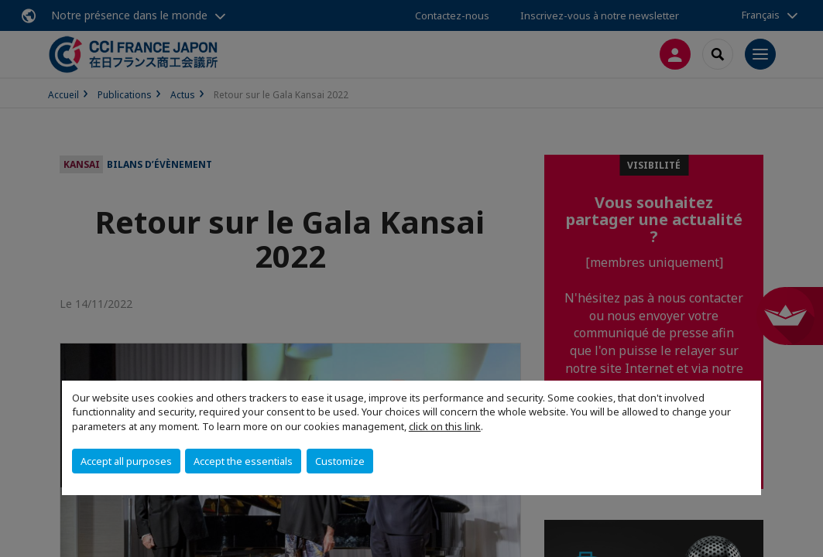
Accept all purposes (126, 461)
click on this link (445, 426)
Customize (340, 461)
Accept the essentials (243, 461)
